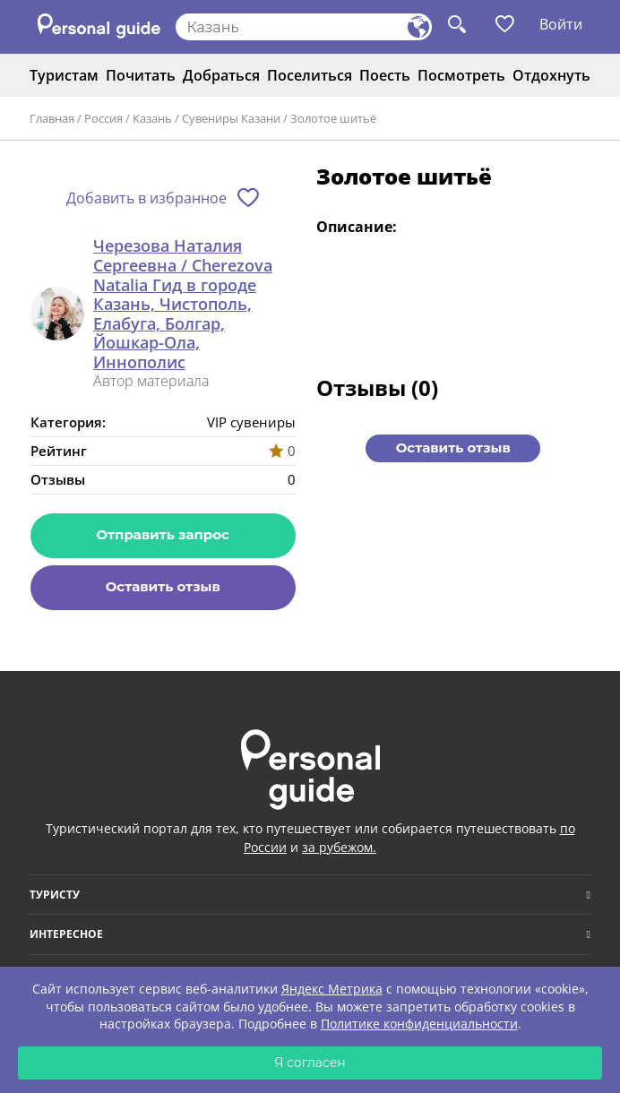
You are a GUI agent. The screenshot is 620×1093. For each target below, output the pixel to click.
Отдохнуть (551, 75)
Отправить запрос (163, 534)
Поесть (384, 75)
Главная (52, 118)
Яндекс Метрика (332, 988)
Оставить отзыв (163, 586)
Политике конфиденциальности (419, 1023)
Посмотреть (461, 75)
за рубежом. (339, 847)
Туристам (64, 75)
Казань (152, 118)
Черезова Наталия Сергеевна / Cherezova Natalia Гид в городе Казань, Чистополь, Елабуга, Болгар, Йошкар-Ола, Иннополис (182, 304)
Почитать (141, 75)
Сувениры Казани (231, 118)
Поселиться (309, 75)
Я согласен (310, 1062)
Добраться (221, 75)
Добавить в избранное (146, 198)
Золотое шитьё (333, 118)
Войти (560, 24)
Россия (103, 118)
